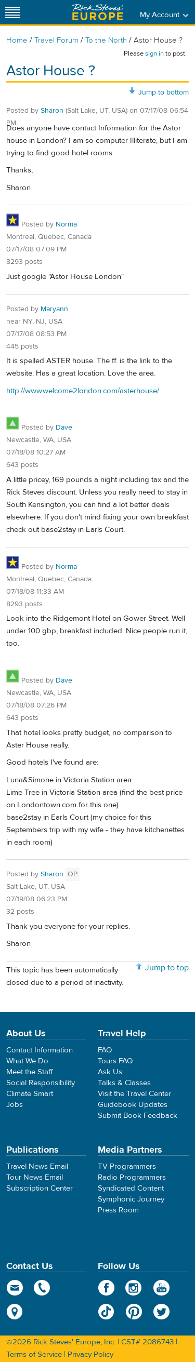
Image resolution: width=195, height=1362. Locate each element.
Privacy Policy (90, 1354)
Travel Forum (56, 40)
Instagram (133, 1287)
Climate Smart (29, 1094)
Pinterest (133, 1311)
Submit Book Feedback (137, 1115)
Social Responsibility (40, 1083)
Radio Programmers (132, 1177)
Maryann (54, 309)
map (14, 1311)
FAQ (105, 1050)
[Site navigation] (13, 12)
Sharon (52, 110)
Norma (66, 224)
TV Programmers (127, 1166)
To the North (106, 40)
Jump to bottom (163, 92)
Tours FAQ (115, 1061)
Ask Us (110, 1072)
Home (17, 40)
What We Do (27, 1061)
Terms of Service (34, 1354)
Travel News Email (37, 1166)
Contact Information (39, 1050)
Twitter (161, 1311)
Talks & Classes (124, 1083)
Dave (64, 427)
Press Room (118, 1210)
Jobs (14, 1105)
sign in (154, 53)
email (14, 1287)
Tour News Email (34, 1177)
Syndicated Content (131, 1188)
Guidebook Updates (132, 1105)
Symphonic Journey (131, 1199)
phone (42, 1287)
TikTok (106, 1311)
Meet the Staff (29, 1072)
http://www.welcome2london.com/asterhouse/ (82, 391)
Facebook (106, 1287)
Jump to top (167, 968)
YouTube (161, 1287)
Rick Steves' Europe (98, 12)
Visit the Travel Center (134, 1094)
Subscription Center (39, 1188)
